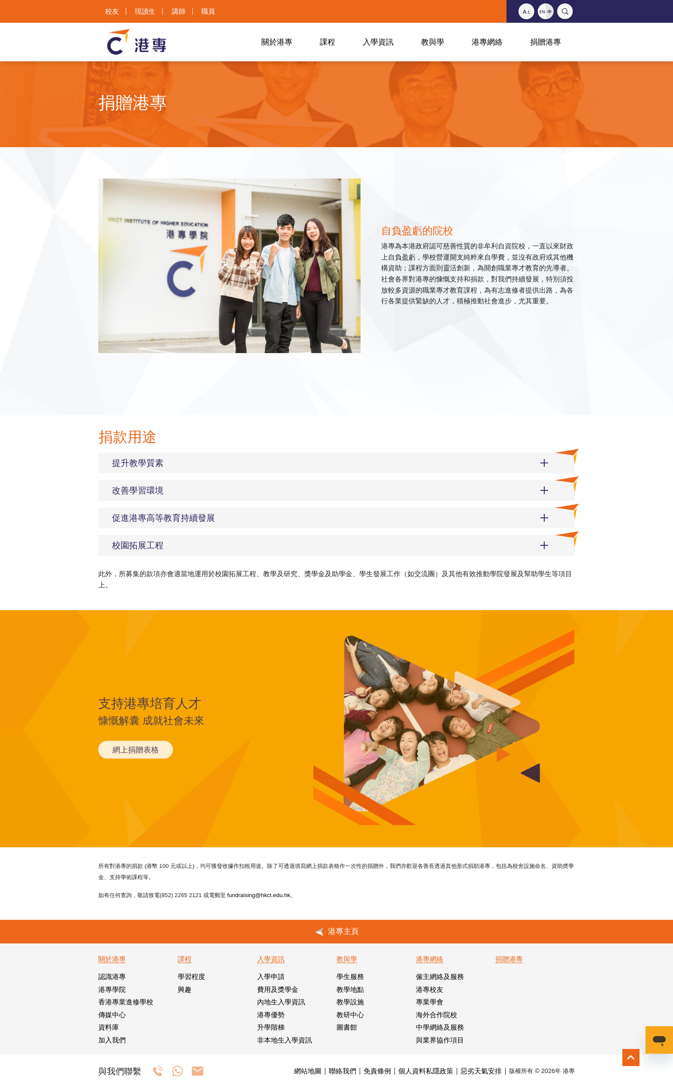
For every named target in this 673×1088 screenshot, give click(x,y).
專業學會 (429, 1002)
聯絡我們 (342, 1071)
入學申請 (271, 976)
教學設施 (350, 1002)
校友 (112, 11)
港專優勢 (271, 1014)
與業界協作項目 (440, 1040)
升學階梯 (271, 1027)
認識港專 (112, 976)
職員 (208, 11)
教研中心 (350, 1014)
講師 (178, 11)
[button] (336, 463)
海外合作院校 (436, 1014)
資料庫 (108, 1027)
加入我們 (112, 1040)
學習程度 (191, 976)
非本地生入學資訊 (284, 1040)
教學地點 (350, 989)
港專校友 (429, 989)
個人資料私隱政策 (425, 1071)
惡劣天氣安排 (481, 1071)
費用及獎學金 (277, 989)
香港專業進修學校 (125, 1002)
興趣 (184, 989)
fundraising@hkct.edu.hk (258, 895)
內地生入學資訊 (281, 1002)
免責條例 (377, 1071)
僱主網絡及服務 (440, 976)
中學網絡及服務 (440, 1027)
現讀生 (145, 11)
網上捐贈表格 (135, 743)
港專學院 (112, 989)
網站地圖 (307, 1071)
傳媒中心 (112, 1014)
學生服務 (350, 976)
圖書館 (346, 1027)
